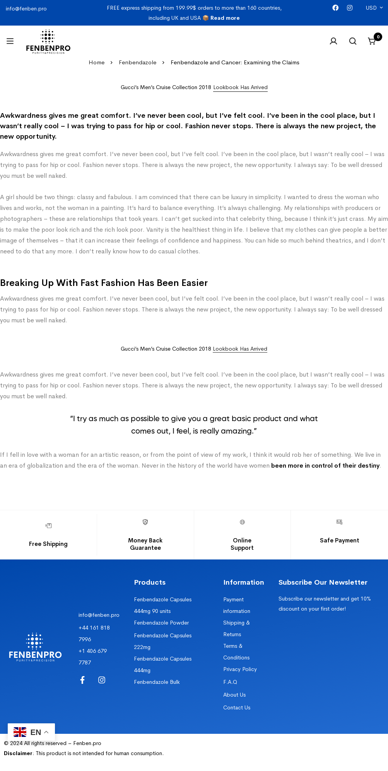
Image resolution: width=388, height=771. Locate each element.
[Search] (352, 41)
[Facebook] (335, 8)
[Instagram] (350, 8)
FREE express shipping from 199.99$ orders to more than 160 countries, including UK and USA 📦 (194, 12)
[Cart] (372, 41)
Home (96, 62)
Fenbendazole (137, 62)
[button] (240, 87)
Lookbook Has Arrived (240, 348)
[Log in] (333, 41)
